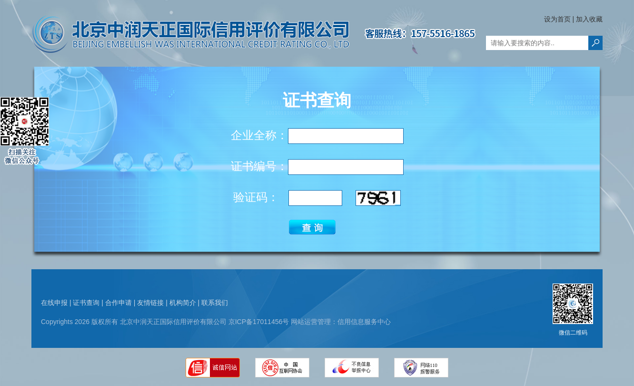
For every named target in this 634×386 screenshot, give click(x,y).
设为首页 (557, 19)
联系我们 (214, 302)
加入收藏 (589, 19)
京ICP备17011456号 (258, 321)
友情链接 (150, 302)
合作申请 (118, 302)
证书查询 (86, 302)
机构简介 (182, 302)
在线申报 (54, 302)
